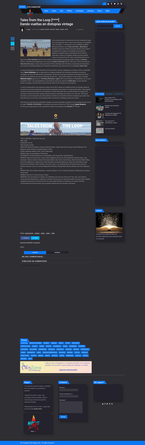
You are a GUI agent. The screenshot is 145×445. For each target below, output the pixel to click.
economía (81, 346)
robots (47, 355)
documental (57, 346)
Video (66, 29)
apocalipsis (75, 343)
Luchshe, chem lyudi (58, 61)
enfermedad (42, 349)
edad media (24, 349)
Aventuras (24, 343)
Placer (100, 11)
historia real (85, 349)
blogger (35, 252)
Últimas (109, 94)
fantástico (60, 349)
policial (77, 352)
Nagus (28, 29)
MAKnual (54, 343)
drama (58, 29)
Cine (61, 11)
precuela (85, 352)
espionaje (51, 349)
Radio (108, 11)
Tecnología (79, 11)
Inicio (46, 11)
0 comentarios (79, 29)
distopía (52, 29)
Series (54, 11)
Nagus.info (37, 443)
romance (54, 355)
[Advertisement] (55, 323)
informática (31, 352)
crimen (42, 346)
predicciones (25, 355)
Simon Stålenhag (30, 72)
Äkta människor (33, 59)
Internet (46, 343)
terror (62, 355)
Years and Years (73, 47)
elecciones (33, 349)
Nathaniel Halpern (26, 79)
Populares (99, 94)
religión (33, 355)
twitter (35, 238)
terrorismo (69, 355)
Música (61, 343)
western (23, 358)
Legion (57, 79)
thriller (78, 355)
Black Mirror (84, 47)
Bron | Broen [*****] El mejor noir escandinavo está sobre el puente (113, 99)
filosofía (68, 349)
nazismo (69, 352)
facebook (25, 238)
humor (23, 352)
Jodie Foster (83, 66)
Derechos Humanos (35, 343)
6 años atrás (35, 29)
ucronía (85, 355)
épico (30, 358)
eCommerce (72, 346)
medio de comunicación (50, 352)
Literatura (90, 11)
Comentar (119, 94)
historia (76, 349)
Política (69, 11)
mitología (62, 352)
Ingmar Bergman (80, 104)
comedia (34, 346)
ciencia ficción (44, 29)
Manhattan (51, 79)
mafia (38, 352)
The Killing (44, 79)
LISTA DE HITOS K (110, 128)
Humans (84, 59)
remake (41, 355)
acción (68, 343)
